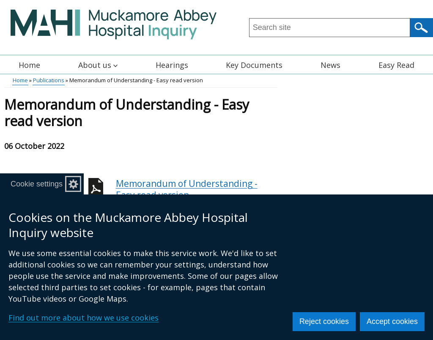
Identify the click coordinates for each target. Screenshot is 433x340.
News (330, 65)
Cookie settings (37, 184)
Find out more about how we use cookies (83, 318)
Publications (48, 80)
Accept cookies (392, 321)
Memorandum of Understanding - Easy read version (196, 194)
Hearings (172, 65)
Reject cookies (324, 321)
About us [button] (98, 65)
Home (29, 65)
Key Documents (254, 65)
